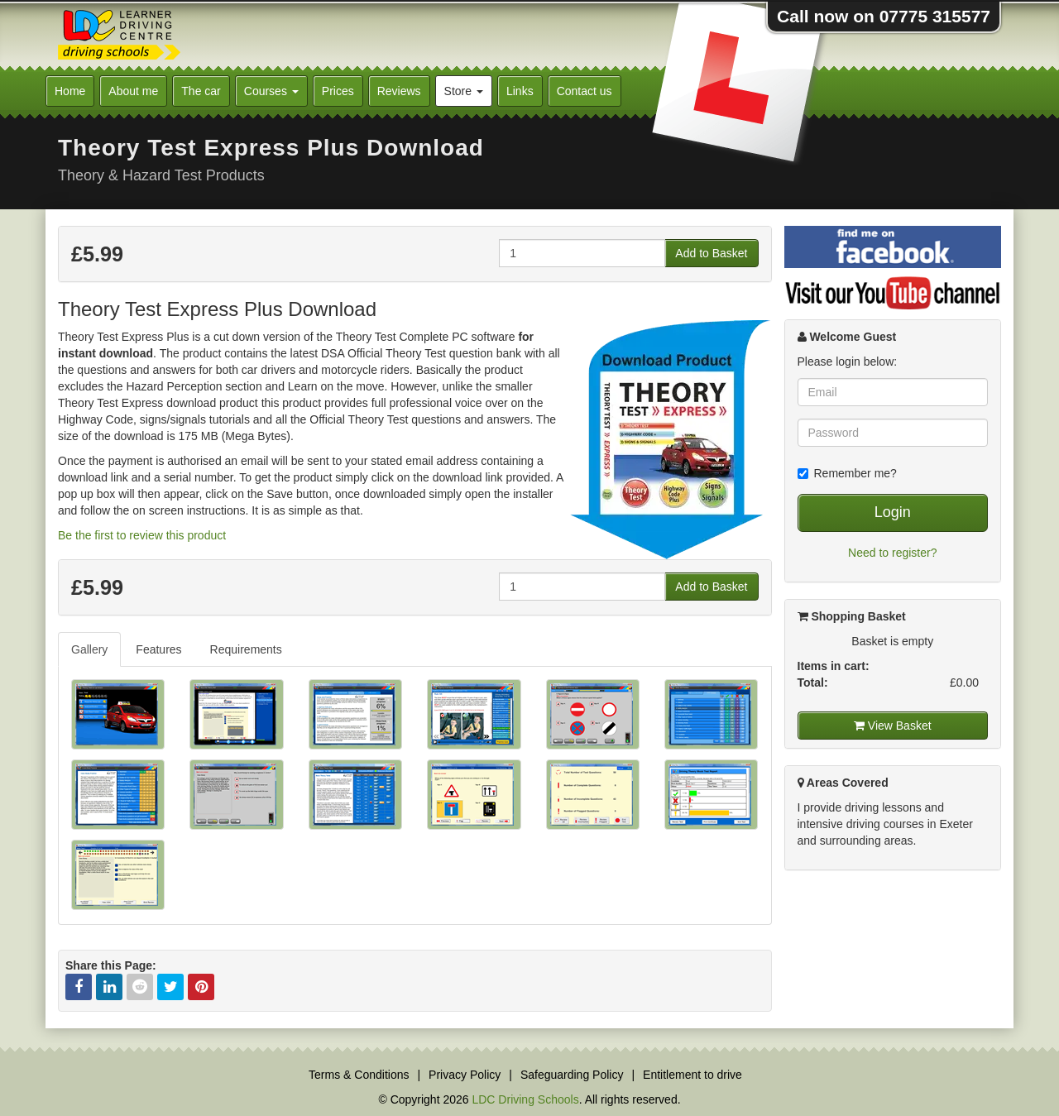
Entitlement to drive (692, 1074)
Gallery (89, 649)
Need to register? (892, 552)
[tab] (90, 649)
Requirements (246, 649)
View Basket (893, 725)
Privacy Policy (465, 1074)
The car (200, 91)
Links (520, 91)
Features (158, 649)
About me (133, 91)
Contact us (584, 91)
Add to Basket (711, 253)
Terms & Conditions (359, 1074)
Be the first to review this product (142, 535)
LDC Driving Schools (525, 1099)
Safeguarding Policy (572, 1074)
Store (463, 91)
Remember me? (847, 473)
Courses (271, 91)
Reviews (399, 91)
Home (70, 91)
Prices (338, 91)
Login (893, 512)
